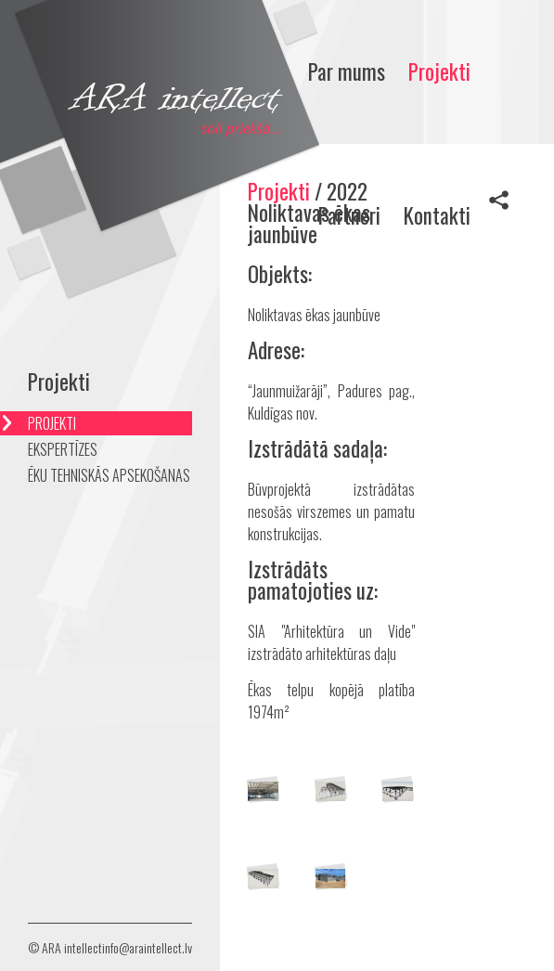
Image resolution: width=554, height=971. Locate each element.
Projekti (439, 71)
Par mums (346, 71)
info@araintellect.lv (147, 947)
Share (498, 199)
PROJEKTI (52, 423)
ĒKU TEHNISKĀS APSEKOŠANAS (109, 475)
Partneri (349, 215)
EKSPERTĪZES (62, 449)
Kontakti (437, 215)
